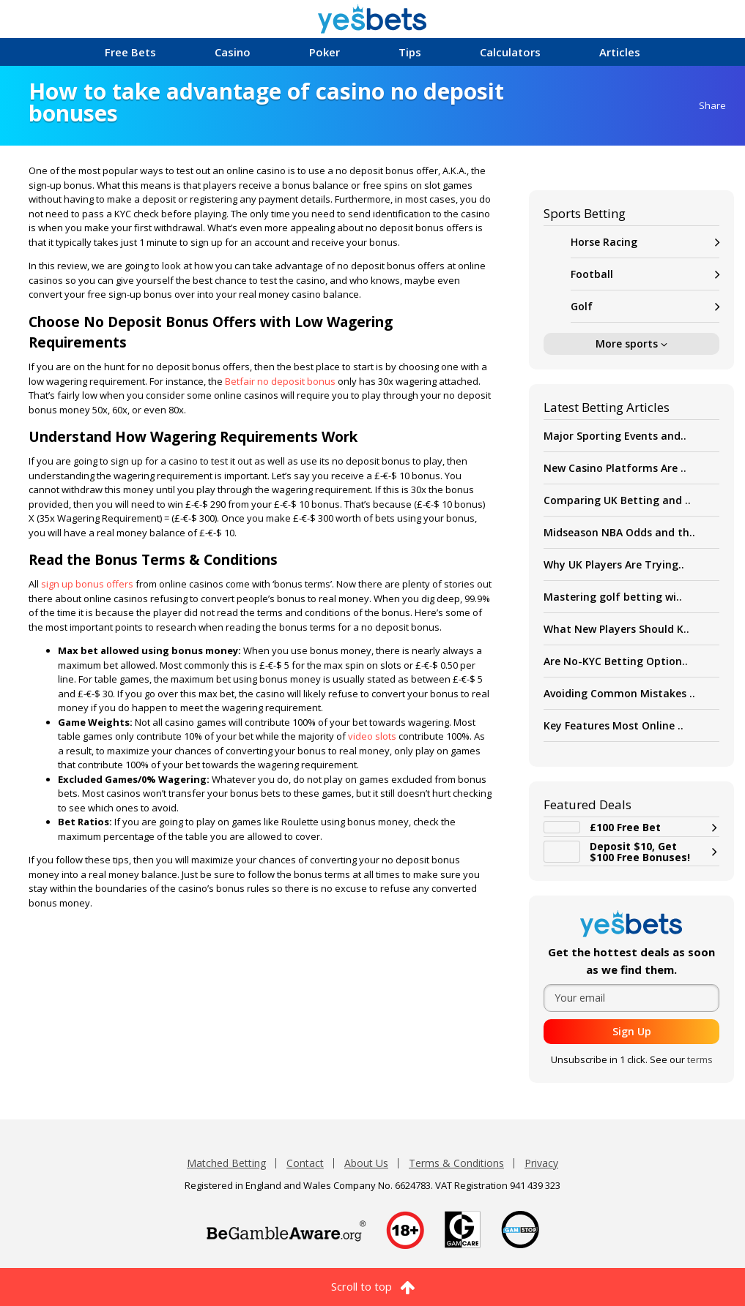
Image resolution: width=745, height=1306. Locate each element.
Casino (233, 52)
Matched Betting (226, 1163)
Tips (410, 52)
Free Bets (130, 52)
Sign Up (631, 1031)
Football (645, 274)
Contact (305, 1163)
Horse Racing (645, 242)
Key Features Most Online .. (613, 725)
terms (700, 1059)
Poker (324, 52)
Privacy (541, 1163)
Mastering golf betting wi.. (613, 597)
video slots (371, 736)
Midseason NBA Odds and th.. (619, 532)
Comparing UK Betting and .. (617, 500)
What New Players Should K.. (616, 629)
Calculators (510, 52)
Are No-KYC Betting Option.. (616, 661)
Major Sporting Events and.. (615, 436)
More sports (631, 343)
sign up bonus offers (86, 583)
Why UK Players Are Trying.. (614, 564)
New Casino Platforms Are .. (615, 468)
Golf (645, 306)
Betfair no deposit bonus (279, 381)
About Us (366, 1163)
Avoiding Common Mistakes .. (619, 693)
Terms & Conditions (456, 1163)
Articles (619, 52)
